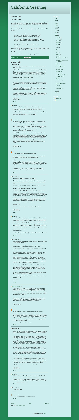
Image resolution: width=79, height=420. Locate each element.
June (57, 47)
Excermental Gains (59, 88)
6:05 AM (14, 390)
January (57, 56)
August (57, 44)
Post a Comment (16, 400)
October (57, 40)
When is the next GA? (60, 76)
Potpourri (57, 78)
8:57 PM (14, 306)
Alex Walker (58, 98)
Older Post (47, 403)
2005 (56, 92)
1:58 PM (14, 148)
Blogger (44, 413)
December (58, 37)
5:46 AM (14, 324)
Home (30, 403)
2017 (56, 20)
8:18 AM (14, 383)
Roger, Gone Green (16, 286)
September (58, 42)
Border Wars (58, 86)
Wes (13, 105)
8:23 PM (14, 370)
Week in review (59, 71)
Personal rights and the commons (60, 67)
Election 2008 (58, 85)
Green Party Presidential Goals (62, 74)
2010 (56, 30)
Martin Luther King (59, 79)
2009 (56, 32)
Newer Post (13, 403)
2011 (56, 28)
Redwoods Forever (59, 69)
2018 (56, 18)
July (57, 45)
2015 (56, 22)
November (58, 39)
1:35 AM (14, 398)
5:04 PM (14, 172)
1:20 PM (14, 282)
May (57, 49)
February (58, 54)
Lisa (13, 152)
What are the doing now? (60, 83)
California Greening (28, 7)
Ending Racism (59, 65)
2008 (56, 34)
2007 (56, 35)
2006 (56, 91)
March (57, 52)
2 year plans (58, 81)
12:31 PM (14, 235)
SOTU (57, 63)
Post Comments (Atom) (20, 405)
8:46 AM (14, 116)
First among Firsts (59, 73)
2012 (56, 27)
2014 (56, 23)
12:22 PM (14, 212)
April (57, 51)
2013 (56, 25)
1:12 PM (14, 101)
